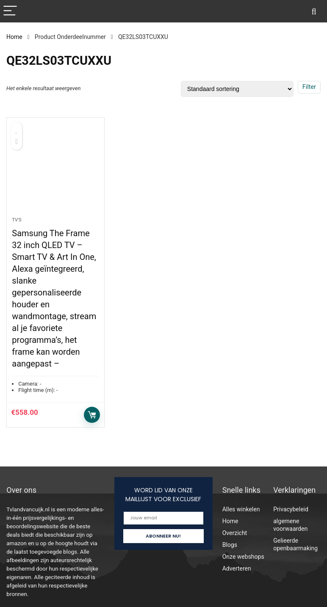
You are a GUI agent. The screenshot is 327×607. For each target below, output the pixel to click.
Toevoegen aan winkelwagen (92, 415)
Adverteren (236, 568)
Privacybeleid (290, 509)
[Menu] (10, 11)
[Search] (314, 11)
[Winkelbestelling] (237, 89)
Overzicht (234, 533)
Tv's (16, 220)
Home (14, 36)
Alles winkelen (241, 509)
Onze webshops (243, 556)
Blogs (229, 544)
